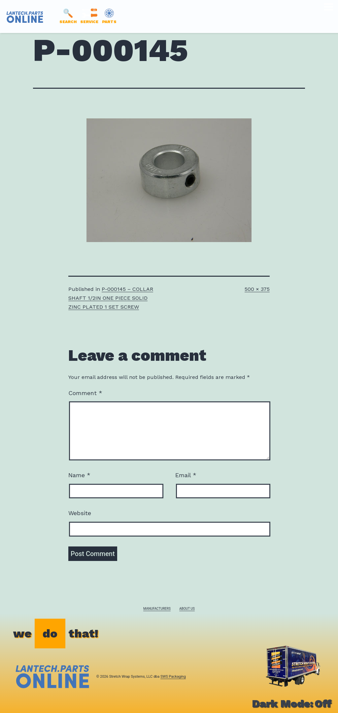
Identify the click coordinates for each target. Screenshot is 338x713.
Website (79, 513)
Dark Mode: (291, 703)
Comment (85, 392)
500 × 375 (257, 289)
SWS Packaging (173, 676)
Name (79, 475)
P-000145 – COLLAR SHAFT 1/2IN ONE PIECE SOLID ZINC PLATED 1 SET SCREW (110, 298)
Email (185, 475)
